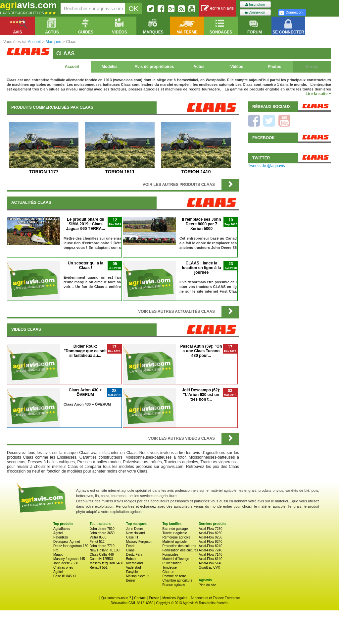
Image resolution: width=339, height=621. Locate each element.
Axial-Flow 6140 (210, 559)
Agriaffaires (61, 529)
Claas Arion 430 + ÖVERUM (85, 392)
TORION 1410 (196, 171)
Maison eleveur (137, 576)
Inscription (255, 4)
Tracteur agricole (174, 533)
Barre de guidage (175, 529)
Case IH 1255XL (102, 559)
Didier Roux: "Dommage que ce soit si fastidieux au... (85, 351)
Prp (56, 550)
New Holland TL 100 (105, 550)
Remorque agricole (176, 537)
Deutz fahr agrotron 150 (70, 546)
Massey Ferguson (139, 541)
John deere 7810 (102, 529)
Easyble (132, 572)
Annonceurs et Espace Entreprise (215, 598)
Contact (139, 598)
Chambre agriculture (177, 580)
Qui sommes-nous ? (116, 598)
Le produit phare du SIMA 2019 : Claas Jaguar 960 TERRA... (85, 224)
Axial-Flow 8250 (210, 533)
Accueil (72, 66)
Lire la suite (318, 93)
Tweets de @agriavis (266, 165)
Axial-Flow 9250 (210, 537)
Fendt (130, 546)
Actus (198, 66)
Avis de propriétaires (154, 66)
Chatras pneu (63, 567)
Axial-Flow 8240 (210, 546)
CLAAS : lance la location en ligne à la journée (201, 268)
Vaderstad (133, 567)
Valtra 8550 (98, 537)
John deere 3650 (102, 533)
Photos (274, 66)
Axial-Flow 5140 (210, 563)
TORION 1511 (119, 171)
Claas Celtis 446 (102, 554)
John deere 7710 (102, 546)
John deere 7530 (65, 563)
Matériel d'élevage (175, 559)
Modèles (110, 66)
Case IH (132, 537)
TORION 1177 (43, 171)
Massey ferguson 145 (69, 559)
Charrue (168, 572)
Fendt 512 (97, 541)
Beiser (130, 580)
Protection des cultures (179, 546)
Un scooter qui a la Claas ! (85, 265)
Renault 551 (99, 567)
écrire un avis (217, 8)
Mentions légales (175, 598)
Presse (154, 598)
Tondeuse (169, 567)
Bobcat (131, 559)
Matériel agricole (174, 541)
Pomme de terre (174, 576)
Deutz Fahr (134, 554)
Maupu (58, 554)
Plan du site (207, 585)
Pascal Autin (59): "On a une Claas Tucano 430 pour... (201, 351)
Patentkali (60, 537)
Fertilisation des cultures (180, 550)
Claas (130, 550)
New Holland (135, 533)
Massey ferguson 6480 (106, 563)
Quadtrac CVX (209, 567)
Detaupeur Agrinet (66, 541)
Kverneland (134, 563)
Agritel (58, 533)
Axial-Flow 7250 (210, 529)
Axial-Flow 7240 (210, 550)
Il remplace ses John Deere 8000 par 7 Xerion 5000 (201, 224)
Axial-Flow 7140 (210, 554)
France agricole (173, 585)
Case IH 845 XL (65, 576)
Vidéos (236, 66)
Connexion (255, 12)
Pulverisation (171, 563)
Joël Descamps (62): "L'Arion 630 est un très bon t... (201, 395)
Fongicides (170, 554)
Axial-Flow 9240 (210, 541)
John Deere (134, 529)
